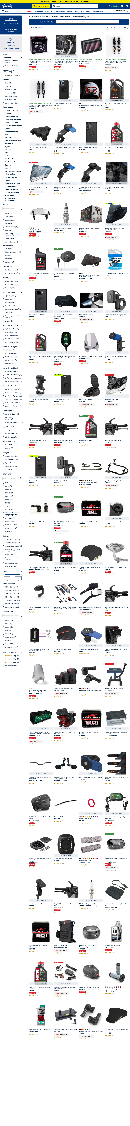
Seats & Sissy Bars (11, 177)
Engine (7, 147)
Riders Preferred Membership (9, 71)
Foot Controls (10, 156)
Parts (69, 11)
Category (6, 536)
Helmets (48, 11)
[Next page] (128, 28)
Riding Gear (38, 11)
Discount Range (9, 584)
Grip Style (6, 278)
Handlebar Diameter (11, 325)
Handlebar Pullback (10, 368)
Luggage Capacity (10, 515)
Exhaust (8, 150)
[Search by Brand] (13, 208)
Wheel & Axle (9, 195)
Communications (11, 132)
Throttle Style (8, 267)
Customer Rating (9, 652)
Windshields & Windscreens (10, 199)
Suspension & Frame (12, 183)
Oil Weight (7, 474)
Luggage (8, 168)
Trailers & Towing (11, 189)
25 (125, 28)
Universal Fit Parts (11, 62)
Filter (6, 153)
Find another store (12, 49)
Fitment (6, 57)
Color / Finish (8, 612)
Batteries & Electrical (13, 119)
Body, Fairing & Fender (13, 126)
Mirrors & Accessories (13, 171)
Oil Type (6, 453)
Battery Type (8, 245)
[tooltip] (10, 57)
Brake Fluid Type (9, 441)
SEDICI (28, 11)
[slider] (4, 574)
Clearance (85, 11)
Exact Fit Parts (12, 66)
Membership (98, 11)
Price (5, 571)
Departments (8, 107)
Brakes (7, 129)
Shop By (6, 80)
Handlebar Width (9, 386)
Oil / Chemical (10, 174)
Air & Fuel (8, 113)
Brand (5, 205)
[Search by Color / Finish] (13, 615)
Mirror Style (7, 411)
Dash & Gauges (10, 138)
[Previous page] (105, 28)
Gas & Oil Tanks (10, 159)
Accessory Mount (11, 110)
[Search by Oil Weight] (13, 478)
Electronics (9, 144)
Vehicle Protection (12, 192)
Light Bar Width (9, 427)
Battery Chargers (11, 122)
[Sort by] (37, 27)
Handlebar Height (10, 347)
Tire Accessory (10, 186)
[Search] (75, 6)
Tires (76, 11)
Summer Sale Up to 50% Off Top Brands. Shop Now (65, 1)
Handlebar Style (9, 292)
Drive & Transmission (13, 141)
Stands (7, 180)
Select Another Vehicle (11, 30)
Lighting (8, 165)
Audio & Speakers (11, 116)
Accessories (59, 11)
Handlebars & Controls (13, 162)
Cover (7, 135)
